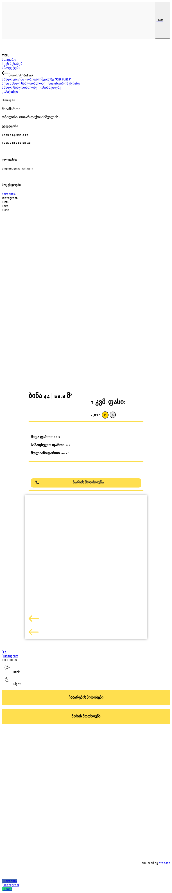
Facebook (8, 194)
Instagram (11, 885)
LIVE (162, 20)
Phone (8, 889)
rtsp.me (164, 863)
